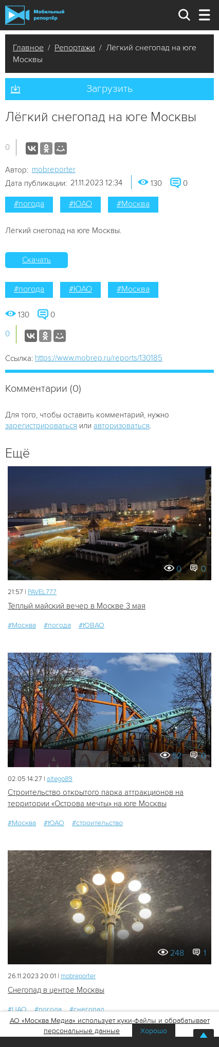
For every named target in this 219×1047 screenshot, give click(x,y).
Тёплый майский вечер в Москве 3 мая (76, 606)
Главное (28, 48)
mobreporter (54, 169)
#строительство (97, 822)
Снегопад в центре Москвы (56, 990)
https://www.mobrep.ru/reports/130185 (98, 358)
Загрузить (109, 89)
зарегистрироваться (41, 425)
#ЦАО (17, 1009)
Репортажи (74, 48)
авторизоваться (122, 425)
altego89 (59, 779)
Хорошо (153, 1030)
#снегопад (86, 1009)
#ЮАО (80, 204)
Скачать (36, 259)
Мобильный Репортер (34, 15)
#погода (29, 204)
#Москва (133, 204)
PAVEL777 (42, 592)
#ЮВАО (91, 625)
